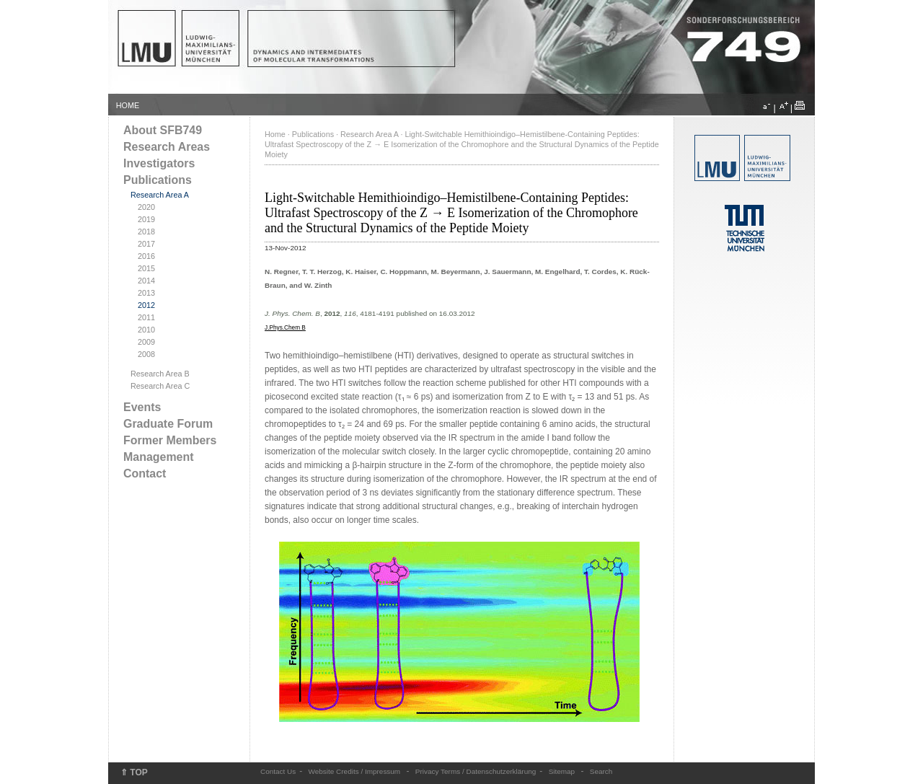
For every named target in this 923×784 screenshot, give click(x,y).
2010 (146, 329)
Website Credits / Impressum (355, 771)
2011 (146, 317)
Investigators (159, 163)
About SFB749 (162, 130)
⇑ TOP (134, 772)
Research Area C (160, 386)
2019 (146, 219)
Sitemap (562, 771)
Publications (157, 180)
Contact (144, 473)
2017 (146, 243)
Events (142, 407)
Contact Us (278, 771)
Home (275, 134)
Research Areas (166, 147)
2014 (146, 280)
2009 (146, 342)
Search (601, 771)
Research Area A (160, 194)
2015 (146, 268)
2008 (146, 354)
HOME (127, 105)
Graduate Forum (168, 424)
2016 (146, 256)
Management (158, 457)
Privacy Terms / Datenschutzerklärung (475, 771)
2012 (146, 305)
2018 (146, 231)
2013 (146, 293)
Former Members (169, 440)
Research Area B (160, 373)
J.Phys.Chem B (285, 328)
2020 (146, 207)
